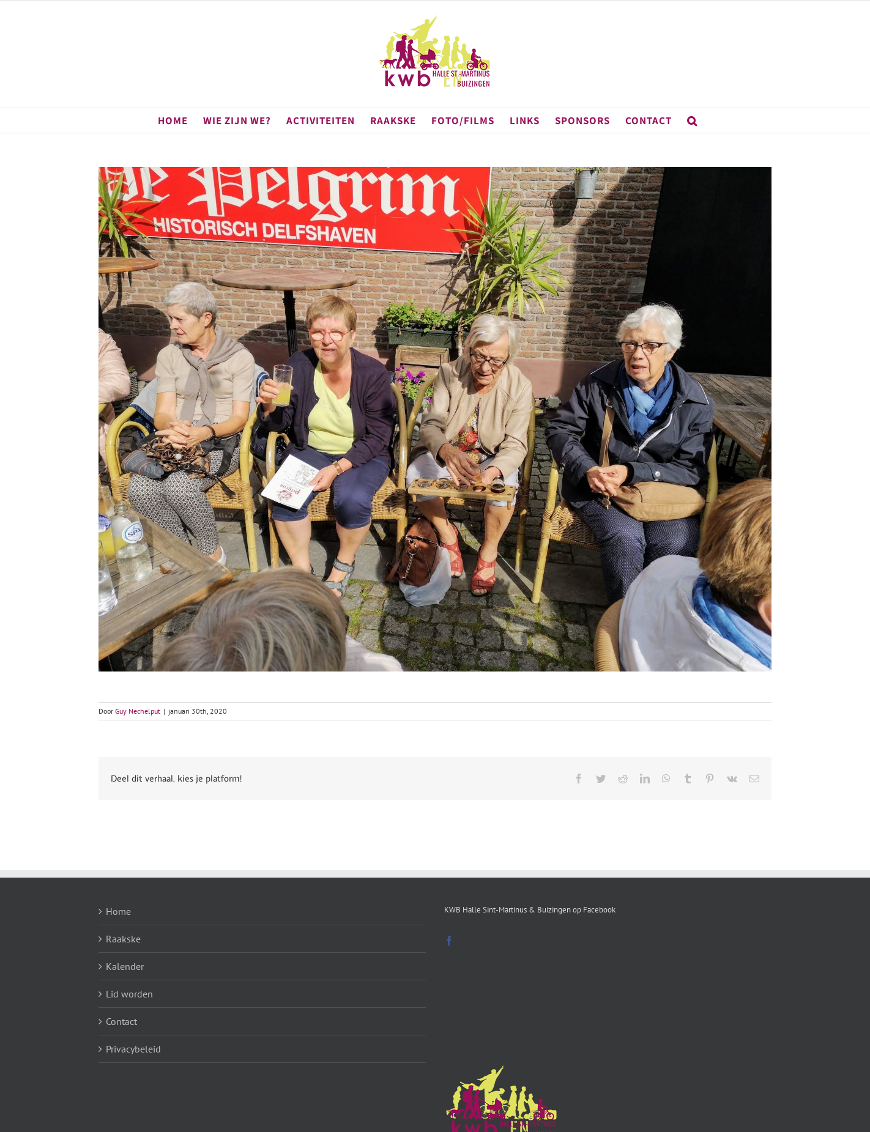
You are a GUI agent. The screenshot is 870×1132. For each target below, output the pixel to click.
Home (118, 911)
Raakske (123, 939)
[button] (692, 120)
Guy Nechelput (137, 711)
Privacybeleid (133, 1049)
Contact (121, 1021)
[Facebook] (449, 940)
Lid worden (129, 994)
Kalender (125, 966)
